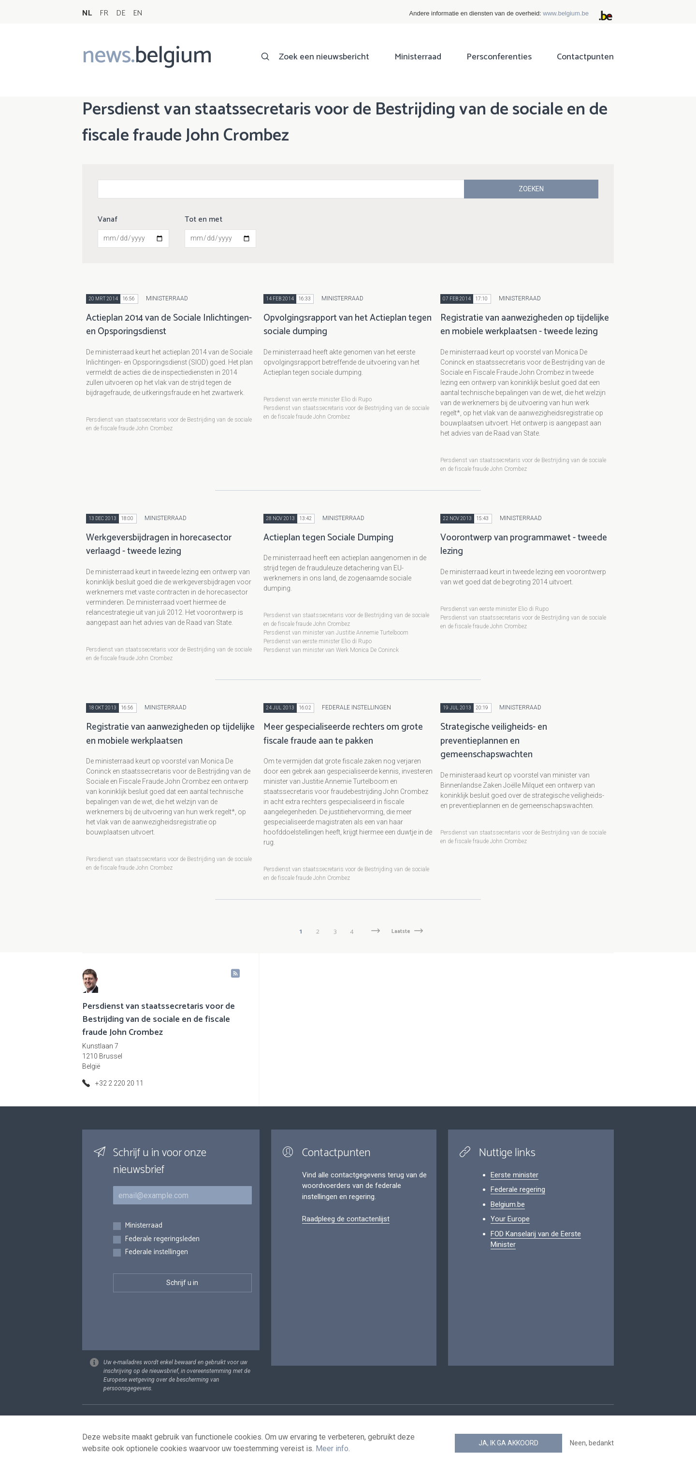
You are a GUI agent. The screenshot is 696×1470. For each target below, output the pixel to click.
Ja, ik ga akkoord (508, 1443)
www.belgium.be (566, 13)
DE (120, 13)
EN (137, 13)
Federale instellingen (156, 1252)
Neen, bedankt (592, 1443)
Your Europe (510, 1219)
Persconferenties (499, 57)
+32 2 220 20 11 (119, 1083)
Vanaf (107, 220)
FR (104, 13)
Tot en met (203, 220)
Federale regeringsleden (162, 1239)
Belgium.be (508, 1204)
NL (87, 13)
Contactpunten (585, 57)
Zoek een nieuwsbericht (324, 57)
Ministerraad (417, 57)
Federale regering (518, 1189)
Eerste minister (514, 1175)
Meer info (332, 1448)
